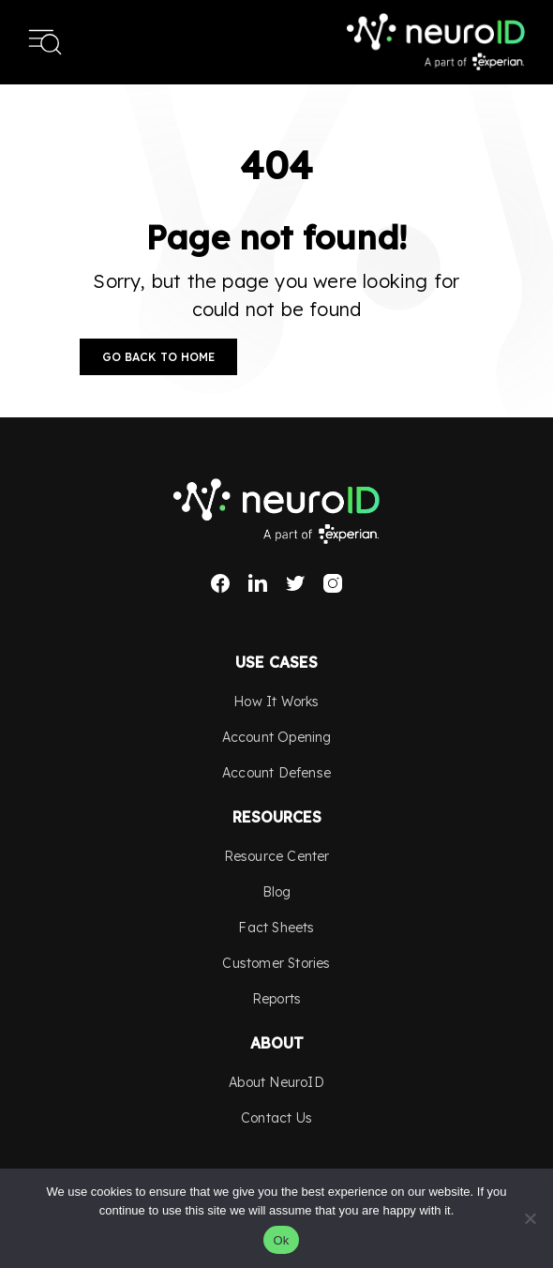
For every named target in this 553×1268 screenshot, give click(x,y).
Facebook (220, 583)
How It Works (276, 701)
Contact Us (276, 1118)
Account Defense (276, 772)
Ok (281, 1240)
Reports (276, 998)
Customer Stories (276, 963)
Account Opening (277, 737)
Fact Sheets (276, 927)
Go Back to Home (158, 357)
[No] (529, 1218)
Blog (276, 891)
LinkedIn (257, 583)
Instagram (332, 583)
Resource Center (277, 856)
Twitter (295, 583)
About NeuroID (276, 1082)
